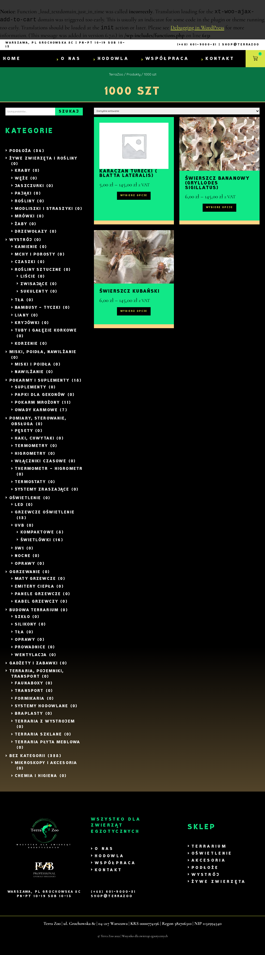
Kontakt (219, 59)
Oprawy (25, 567)
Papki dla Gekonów (40, 398)
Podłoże (205, 871)
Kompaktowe (37, 536)
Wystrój (20, 243)
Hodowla (113, 59)
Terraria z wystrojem (45, 724)
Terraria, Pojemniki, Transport (36, 677)
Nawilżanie (29, 375)
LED (19, 508)
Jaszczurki (29, 189)
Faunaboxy (29, 686)
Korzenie (26, 347)
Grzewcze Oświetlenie (45, 516)
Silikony (25, 628)
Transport (29, 694)
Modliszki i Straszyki (44, 212)
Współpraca (167, 59)
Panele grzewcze (38, 597)
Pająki (23, 197)
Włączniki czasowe (40, 465)
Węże (21, 181)
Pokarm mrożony (37, 406)
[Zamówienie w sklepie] (177, 113)
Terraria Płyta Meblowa (47, 745)
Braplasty (29, 717)
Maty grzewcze (35, 582)
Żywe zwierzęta (219, 885)
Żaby (21, 227)
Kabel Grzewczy (36, 605)
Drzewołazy (31, 235)
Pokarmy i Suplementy (39, 384)
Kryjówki (27, 326)
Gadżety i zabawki (33, 667)
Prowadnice (30, 651)
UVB (19, 529)
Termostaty (30, 485)
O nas (71, 59)
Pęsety (24, 434)
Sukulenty (34, 295)
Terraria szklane (38, 738)
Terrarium (209, 850)
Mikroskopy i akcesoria (46, 766)
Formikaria (30, 702)
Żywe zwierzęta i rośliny (43, 161)
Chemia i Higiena (36, 779)
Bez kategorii (27, 759)
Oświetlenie (25, 501)
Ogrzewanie (24, 575)
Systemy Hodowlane (41, 709)
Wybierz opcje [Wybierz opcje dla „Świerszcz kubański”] (134, 330)
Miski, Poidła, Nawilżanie (42, 355)
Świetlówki (35, 543)
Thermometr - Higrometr (49, 472)
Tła (19, 303)
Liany (22, 318)
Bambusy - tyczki (38, 311)
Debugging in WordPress (197, 28)
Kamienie (26, 250)
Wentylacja (31, 658)
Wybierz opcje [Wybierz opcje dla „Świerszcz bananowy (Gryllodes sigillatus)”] (219, 217)
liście (28, 280)
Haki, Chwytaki (34, 442)
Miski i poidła (33, 367)
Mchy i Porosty (35, 257)
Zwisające (34, 287)
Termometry (31, 449)
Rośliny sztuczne (38, 273)
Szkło (22, 620)
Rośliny (25, 204)
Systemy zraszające (42, 493)
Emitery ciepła (34, 590)
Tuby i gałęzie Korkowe (46, 334)
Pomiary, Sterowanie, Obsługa (38, 424)
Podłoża (20, 154)
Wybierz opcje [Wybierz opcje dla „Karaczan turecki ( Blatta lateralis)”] (134, 205)
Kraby (23, 174)
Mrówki (25, 220)
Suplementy (30, 390)
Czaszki (25, 265)
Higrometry (30, 457)
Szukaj (69, 113)
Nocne (23, 559)
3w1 (19, 552)
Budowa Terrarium (33, 613)
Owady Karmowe (36, 413)
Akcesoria (209, 864)
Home (12, 59)
